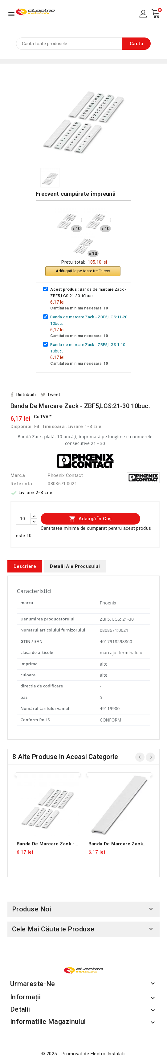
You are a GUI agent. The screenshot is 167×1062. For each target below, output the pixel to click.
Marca (17, 475)
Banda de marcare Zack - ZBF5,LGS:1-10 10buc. (46, 844)
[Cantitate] (23, 519)
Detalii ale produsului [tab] (75, 566)
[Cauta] (83, 43)
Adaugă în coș (90, 518)
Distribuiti (26, 394)
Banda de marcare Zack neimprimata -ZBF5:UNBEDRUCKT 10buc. (115, 844)
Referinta (21, 483)
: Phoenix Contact (64, 475)
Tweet (53, 394)
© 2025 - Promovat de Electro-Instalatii (83, 1053)
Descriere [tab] (25, 566)
